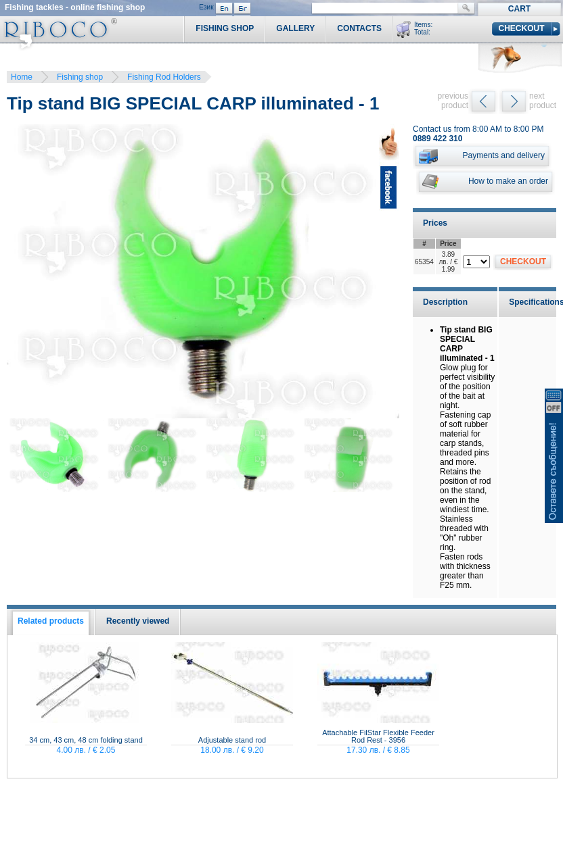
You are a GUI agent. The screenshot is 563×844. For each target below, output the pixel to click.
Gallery (295, 28)
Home (21, 77)
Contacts (359, 28)
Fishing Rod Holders (164, 77)
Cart (519, 9)
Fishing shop (80, 77)
